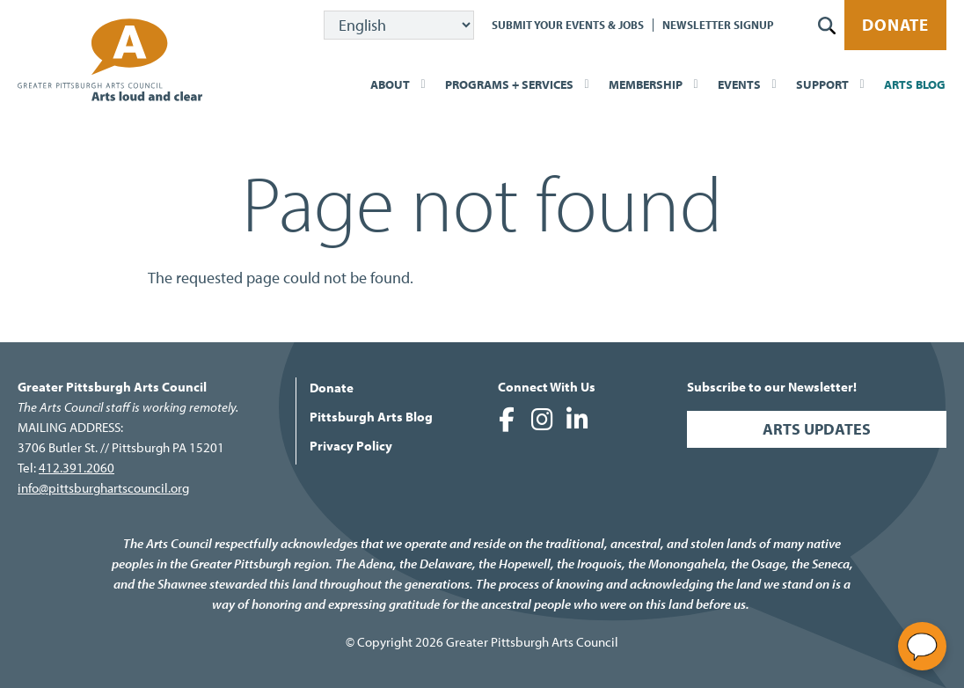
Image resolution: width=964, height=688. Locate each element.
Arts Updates (817, 429)
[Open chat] (922, 646)
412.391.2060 (76, 467)
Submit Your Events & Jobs (568, 25)
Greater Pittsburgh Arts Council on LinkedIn (577, 419)
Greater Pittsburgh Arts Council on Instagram (541, 419)
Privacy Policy (351, 445)
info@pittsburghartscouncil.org (103, 487)
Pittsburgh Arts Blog (371, 416)
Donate (895, 24)
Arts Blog (915, 84)
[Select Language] (399, 25)
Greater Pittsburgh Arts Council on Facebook (506, 419)
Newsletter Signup (718, 25)
